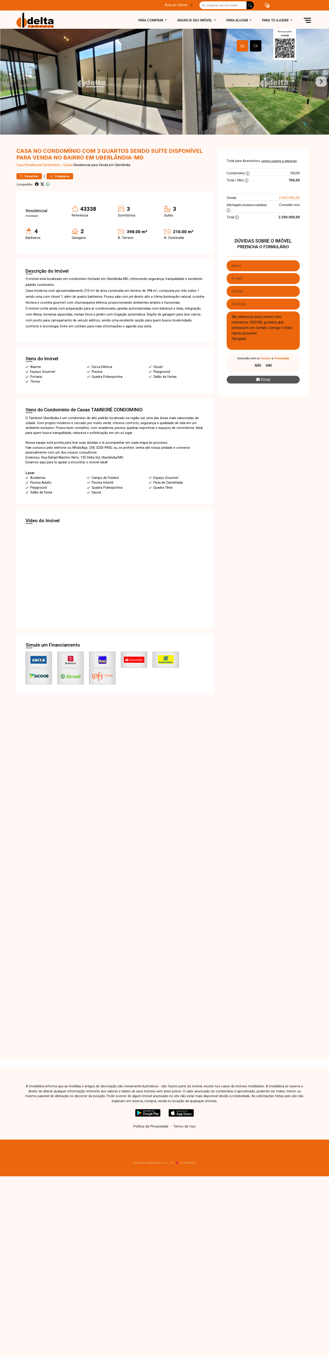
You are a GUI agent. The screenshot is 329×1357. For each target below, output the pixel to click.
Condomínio (51, 173)
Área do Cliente (176, 5)
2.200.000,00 (289, 206)
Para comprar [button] (151, 20)
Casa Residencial (28, 173)
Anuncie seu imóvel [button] (195, 20)
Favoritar (29, 184)
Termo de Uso (184, 1134)
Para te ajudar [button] (275, 20)
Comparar (60, 184)
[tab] (242, 46)
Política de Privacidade (150, 1134)
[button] (267, 5)
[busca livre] (250, 5)
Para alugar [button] (237, 20)
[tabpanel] (164, 86)
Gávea (68, 173)
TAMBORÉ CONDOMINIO (117, 417)
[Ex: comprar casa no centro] (223, 5)
